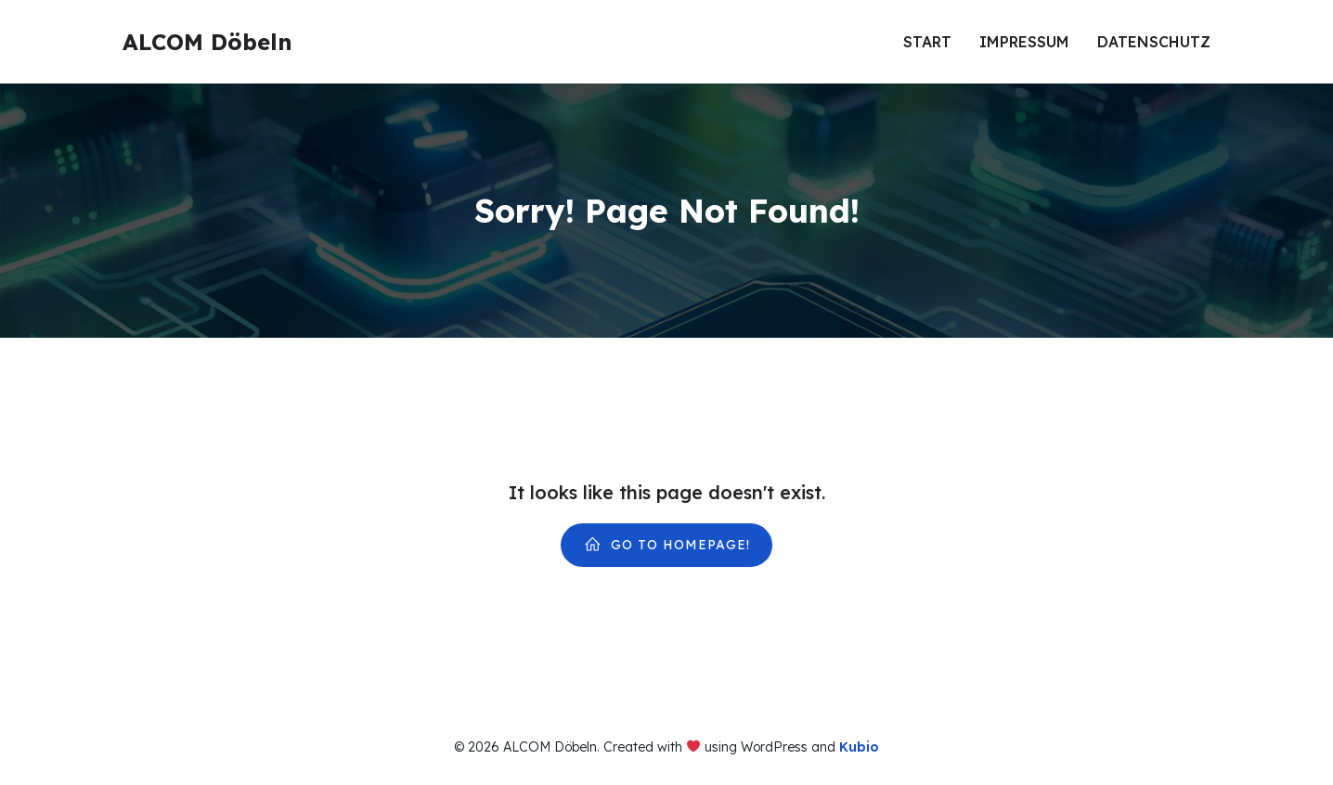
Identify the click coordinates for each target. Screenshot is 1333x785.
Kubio (859, 747)
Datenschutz (1153, 41)
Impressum (1024, 41)
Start (927, 41)
